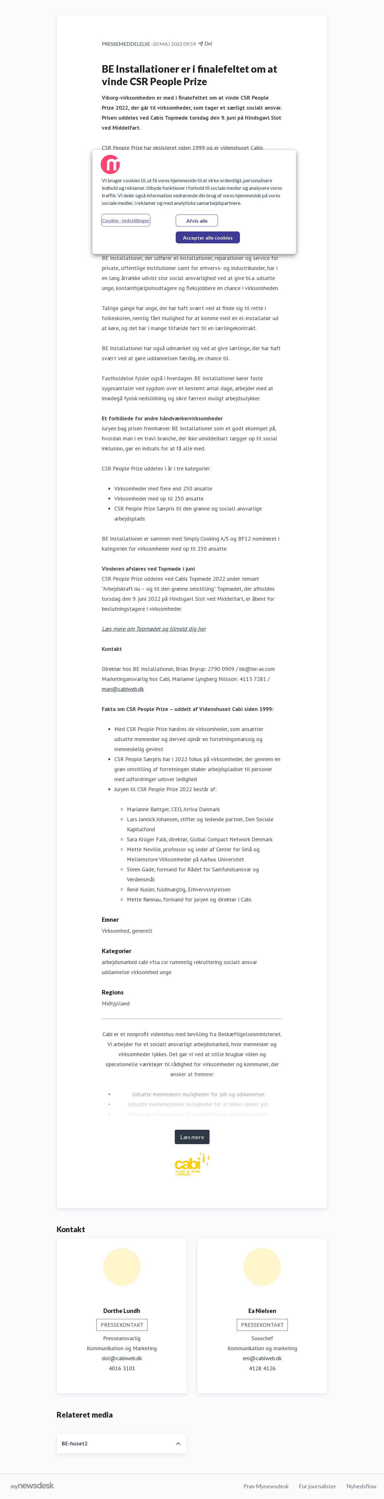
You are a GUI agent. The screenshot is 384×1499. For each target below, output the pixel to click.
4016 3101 (122, 1368)
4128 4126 (262, 1368)
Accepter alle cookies (208, 238)
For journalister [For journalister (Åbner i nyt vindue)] (317, 1486)
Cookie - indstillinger (126, 220)
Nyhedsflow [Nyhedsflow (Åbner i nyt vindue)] (361, 1486)
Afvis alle (197, 221)
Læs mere (192, 1136)
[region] (194, 202)
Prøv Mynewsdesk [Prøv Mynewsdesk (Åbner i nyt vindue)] (266, 1486)
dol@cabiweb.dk (122, 1358)
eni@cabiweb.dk (262, 1358)
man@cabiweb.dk (123, 688)
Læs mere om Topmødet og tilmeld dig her (154, 628)
